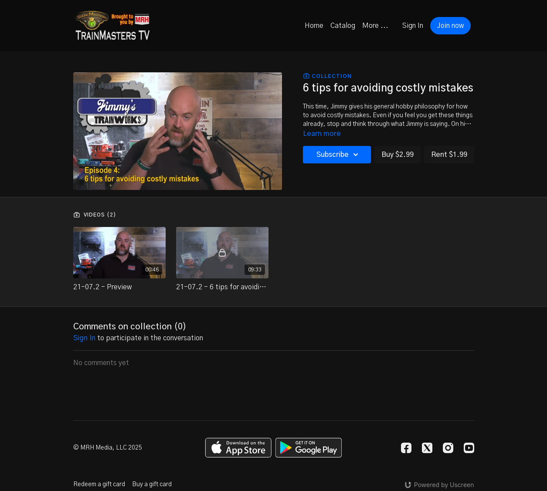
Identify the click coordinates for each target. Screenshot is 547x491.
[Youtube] (469, 448)
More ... (375, 25)
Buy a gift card (152, 484)
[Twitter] (427, 448)
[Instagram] (448, 448)
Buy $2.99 (397, 154)
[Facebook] (406, 448)
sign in (84, 338)
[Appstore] (238, 447)
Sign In (412, 25)
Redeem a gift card (99, 484)
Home (314, 25)
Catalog (342, 25)
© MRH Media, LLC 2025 (107, 448)
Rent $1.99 (449, 154)
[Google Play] (308, 447)
